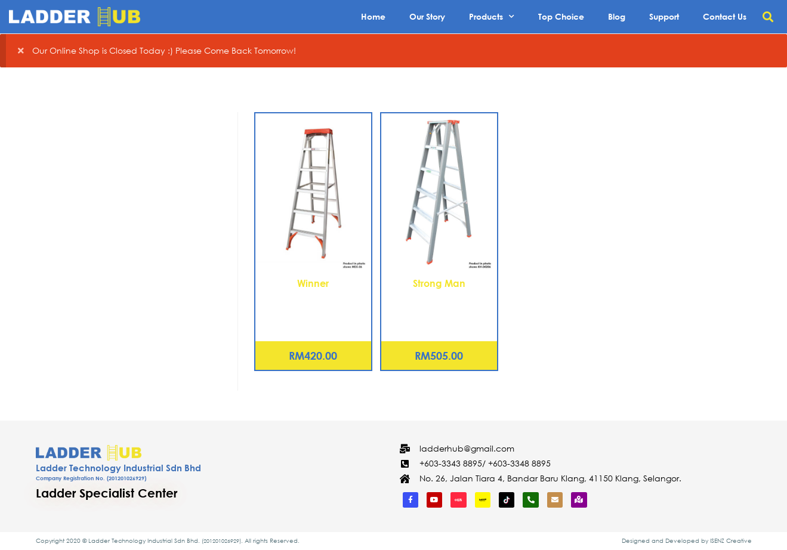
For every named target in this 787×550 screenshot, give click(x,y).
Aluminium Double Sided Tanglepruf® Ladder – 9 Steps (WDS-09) (313, 310)
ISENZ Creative (731, 540)
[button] (768, 17)
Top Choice (561, 16)
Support (664, 16)
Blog (616, 16)
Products (491, 17)
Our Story (427, 16)
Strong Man (439, 283)
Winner (313, 283)
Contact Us (724, 16)
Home (373, 16)
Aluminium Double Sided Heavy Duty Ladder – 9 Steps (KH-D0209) (439, 310)
